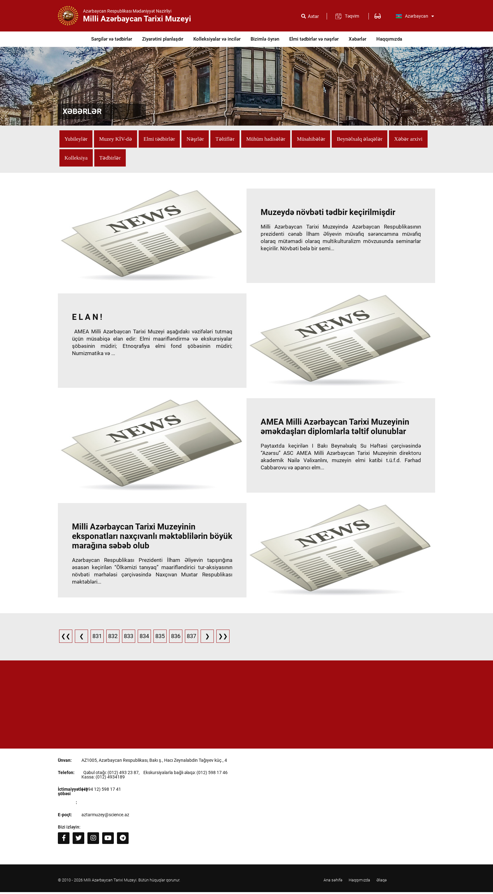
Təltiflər (225, 139)
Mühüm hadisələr (265, 139)
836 (175, 638)
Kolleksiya (76, 158)
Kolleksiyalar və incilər (217, 39)
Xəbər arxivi (408, 139)
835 (160, 638)
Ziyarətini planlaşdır (162, 39)
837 (191, 638)
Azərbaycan (415, 16)
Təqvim (352, 16)
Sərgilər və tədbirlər (111, 39)
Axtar (313, 16)
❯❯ (223, 638)
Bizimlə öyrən (265, 39)
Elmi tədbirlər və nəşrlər (314, 39)
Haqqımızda (389, 39)
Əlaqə (381, 882)
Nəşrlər (195, 139)
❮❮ (65, 638)
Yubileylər (75, 139)
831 (97, 638)
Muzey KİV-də (115, 139)
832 (113, 638)
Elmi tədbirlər (159, 139)
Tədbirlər (110, 158)
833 (128, 638)
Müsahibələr (311, 139)
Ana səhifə (333, 882)
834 (144, 638)
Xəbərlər (357, 39)
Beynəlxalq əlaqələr (359, 139)
